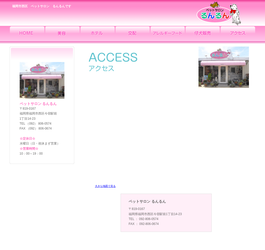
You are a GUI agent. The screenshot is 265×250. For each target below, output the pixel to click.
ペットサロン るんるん (219, 13)
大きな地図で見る (105, 186)
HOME (27, 35)
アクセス (237, 35)
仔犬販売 (202, 35)
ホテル (97, 35)
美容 (62, 35)
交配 (132, 35)
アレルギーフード (167, 35)
